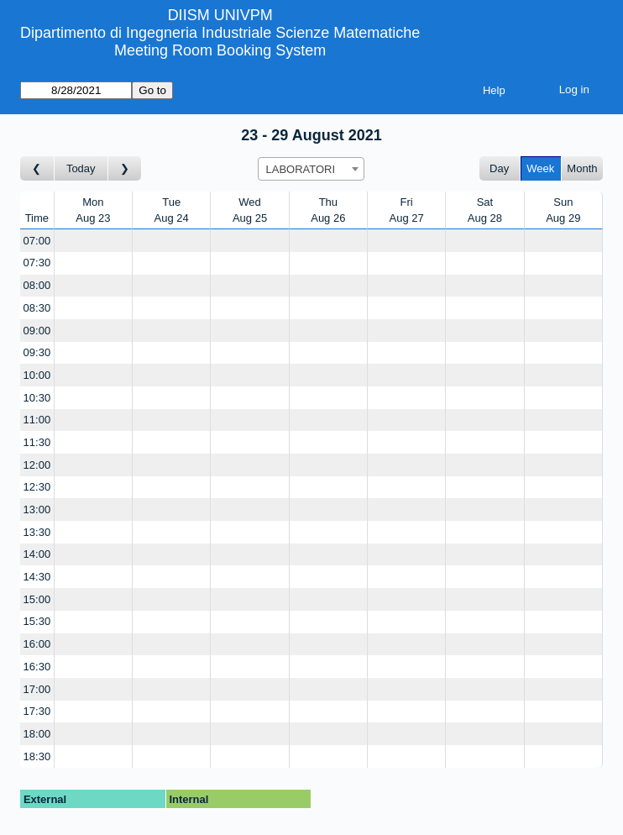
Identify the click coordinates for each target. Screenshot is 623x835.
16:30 (37, 666)
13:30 (37, 532)
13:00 (37, 509)
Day (499, 168)
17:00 (37, 689)
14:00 (37, 554)
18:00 (37, 733)
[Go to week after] (125, 168)
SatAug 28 (485, 210)
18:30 (37, 756)
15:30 (37, 621)
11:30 (37, 442)
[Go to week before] (37, 168)
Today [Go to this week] (81, 168)
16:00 (37, 644)
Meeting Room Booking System (220, 50)
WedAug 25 (250, 210)
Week (540, 168)
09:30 (37, 352)
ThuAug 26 (328, 210)
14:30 (37, 576)
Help (494, 90)
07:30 (37, 262)
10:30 (37, 397)
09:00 (37, 330)
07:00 (37, 240)
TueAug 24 (171, 210)
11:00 (37, 419)
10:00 (37, 375)
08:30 (37, 308)
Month (582, 168)
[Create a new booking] (93, 240)
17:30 (37, 711)
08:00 (37, 285)
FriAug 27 (407, 210)
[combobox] (311, 169)
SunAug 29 (563, 210)
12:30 (37, 487)
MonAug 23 (93, 210)
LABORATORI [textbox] (300, 169)
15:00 (37, 599)
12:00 (37, 465)
